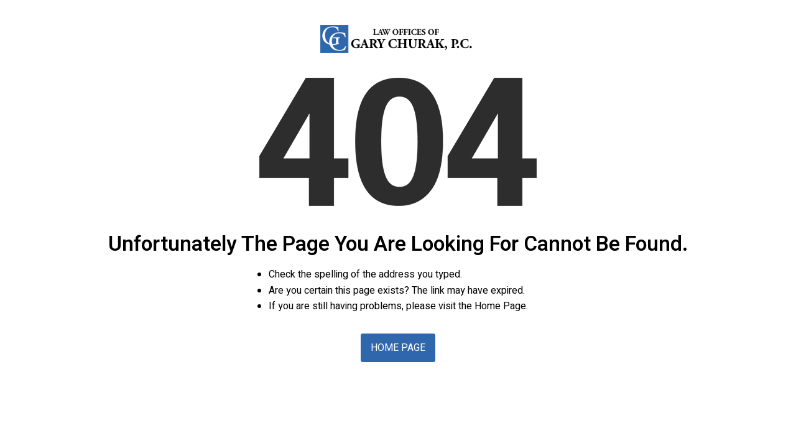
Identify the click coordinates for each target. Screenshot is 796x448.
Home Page (398, 347)
